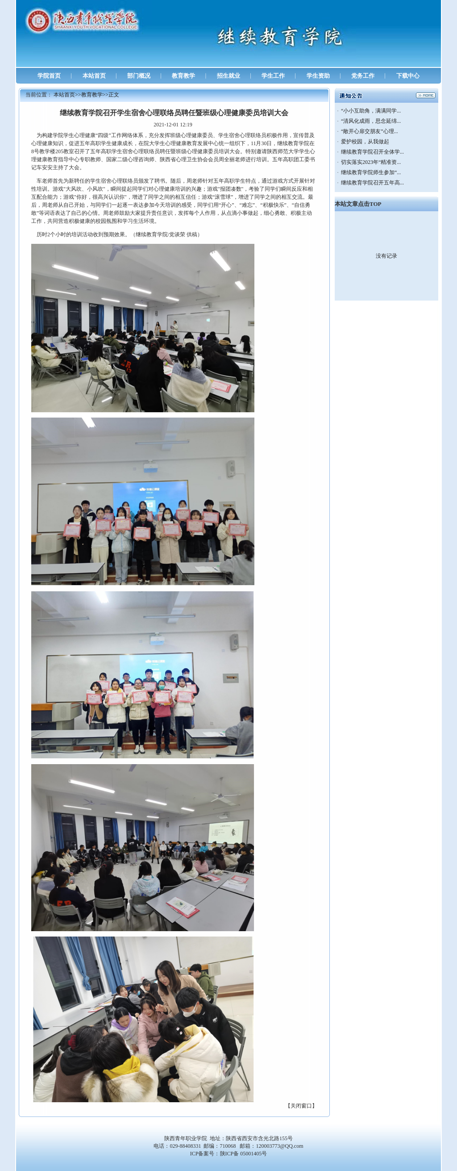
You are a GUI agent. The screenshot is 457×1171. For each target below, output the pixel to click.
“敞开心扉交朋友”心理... (369, 131)
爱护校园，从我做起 (365, 141)
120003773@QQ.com (279, 1146)
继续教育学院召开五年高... (372, 183)
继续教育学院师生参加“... (371, 172)
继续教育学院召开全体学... (372, 152)
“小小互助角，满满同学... (371, 111)
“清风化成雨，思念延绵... (371, 121)
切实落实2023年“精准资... (371, 162)
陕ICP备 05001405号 (243, 1153)
